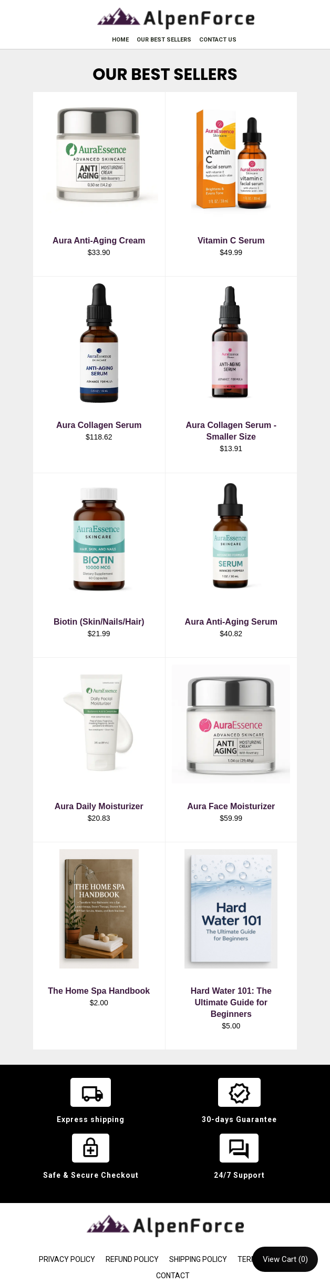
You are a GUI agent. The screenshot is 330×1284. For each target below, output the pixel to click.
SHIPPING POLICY (198, 1259)
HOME (120, 39)
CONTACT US (217, 39)
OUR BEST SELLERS (164, 39)
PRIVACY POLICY (67, 1259)
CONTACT (173, 1275)
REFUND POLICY (132, 1259)
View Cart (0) (285, 1259)
